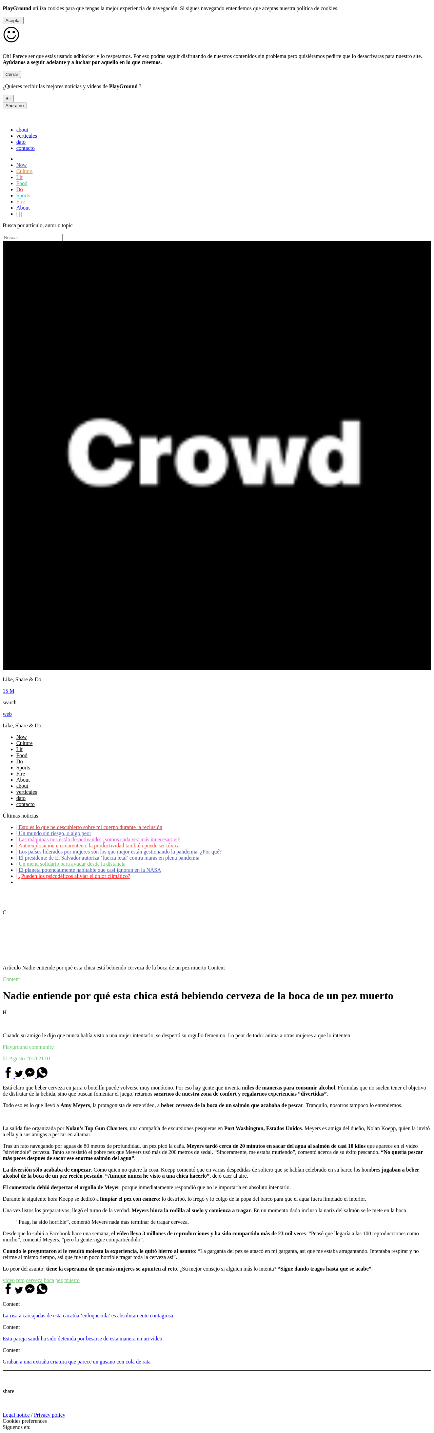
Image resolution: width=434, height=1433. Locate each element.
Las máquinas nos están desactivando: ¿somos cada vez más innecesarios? (98, 839)
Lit (19, 177)
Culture (24, 171)
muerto (72, 1280)
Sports (23, 195)
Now (21, 165)
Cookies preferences (25, 1421)
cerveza (34, 1280)
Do (19, 189)
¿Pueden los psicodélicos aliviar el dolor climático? (73, 876)
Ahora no (14, 105)
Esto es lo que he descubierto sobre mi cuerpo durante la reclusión (89, 827)
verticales (26, 136)
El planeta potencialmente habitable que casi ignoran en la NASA (88, 870)
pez (59, 1280)
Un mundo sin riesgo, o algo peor (53, 833)
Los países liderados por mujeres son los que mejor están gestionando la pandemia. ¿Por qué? (119, 852)
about (22, 130)
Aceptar (13, 20)
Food (21, 183)
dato (21, 142)
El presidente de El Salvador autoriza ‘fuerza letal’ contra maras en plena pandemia (107, 858)
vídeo (9, 1280)
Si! (8, 98)
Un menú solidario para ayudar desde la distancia (70, 864)
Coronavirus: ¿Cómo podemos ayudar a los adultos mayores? (84, 882)
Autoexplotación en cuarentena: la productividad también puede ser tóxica (98, 845)
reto (20, 1280)
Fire (20, 201)
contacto (25, 148)
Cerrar (11, 74)
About (23, 208)
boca (49, 1280)
